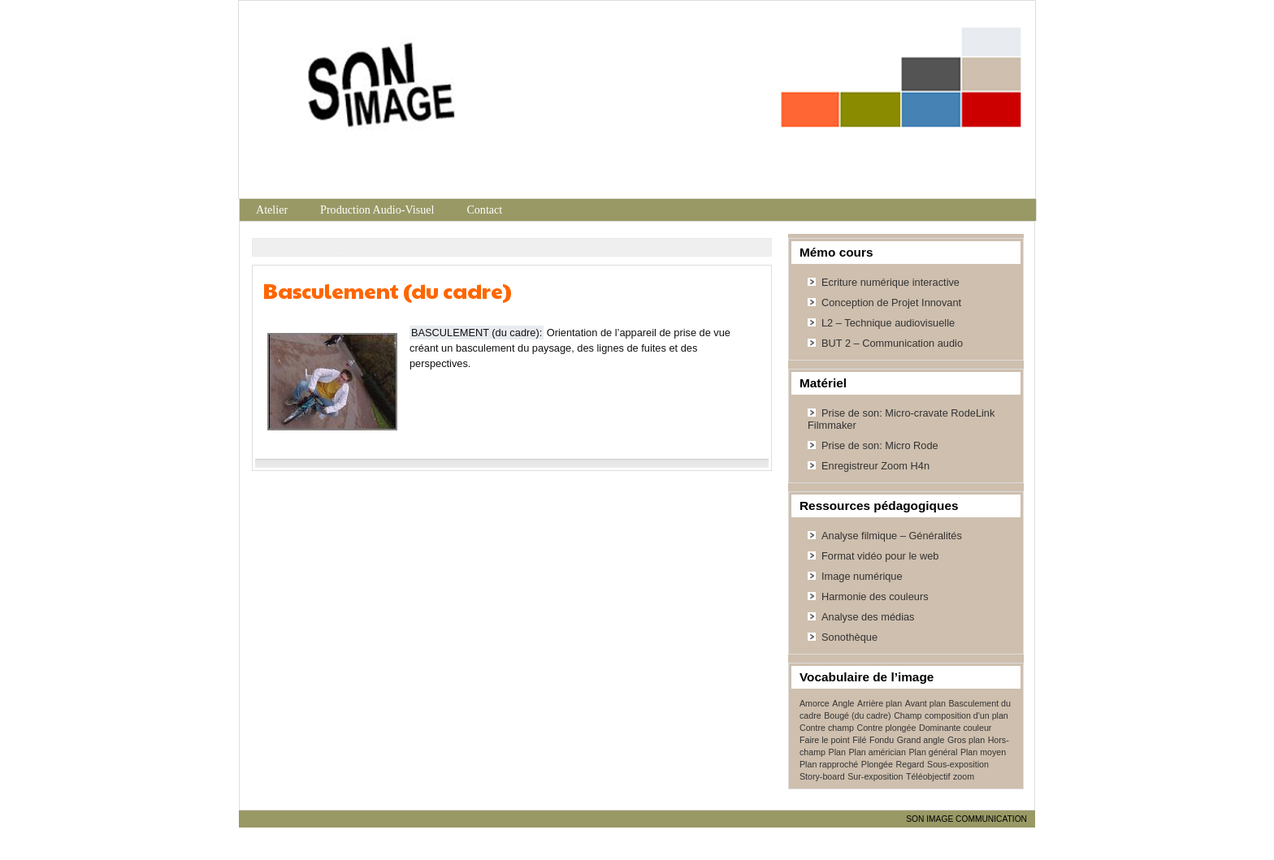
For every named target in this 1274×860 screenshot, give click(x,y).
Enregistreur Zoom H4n (875, 466)
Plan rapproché (829, 764)
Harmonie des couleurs (875, 596)
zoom (963, 776)
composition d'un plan (966, 715)
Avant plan (925, 703)
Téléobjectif (928, 776)
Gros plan (966, 740)
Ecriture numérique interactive (890, 282)
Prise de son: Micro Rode (879, 445)
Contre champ (827, 728)
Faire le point (825, 740)
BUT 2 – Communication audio (892, 343)
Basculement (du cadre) (387, 290)
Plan (837, 752)
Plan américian (876, 752)
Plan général (932, 752)
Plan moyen (983, 752)
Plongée (877, 764)
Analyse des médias (868, 617)
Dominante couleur (955, 728)
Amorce (815, 703)
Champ (907, 715)
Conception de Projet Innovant (891, 302)
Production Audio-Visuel (377, 209)
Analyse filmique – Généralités (891, 535)
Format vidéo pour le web (879, 556)
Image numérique (862, 576)
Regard (910, 764)
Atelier (272, 209)
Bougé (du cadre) (857, 715)
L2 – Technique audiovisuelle (888, 323)
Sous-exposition (958, 764)
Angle (843, 703)
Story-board (822, 776)
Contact (484, 209)
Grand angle (921, 740)
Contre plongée (886, 728)
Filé (859, 740)
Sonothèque (849, 637)
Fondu (881, 740)
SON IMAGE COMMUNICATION (966, 819)
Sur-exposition (875, 776)
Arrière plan (879, 703)
